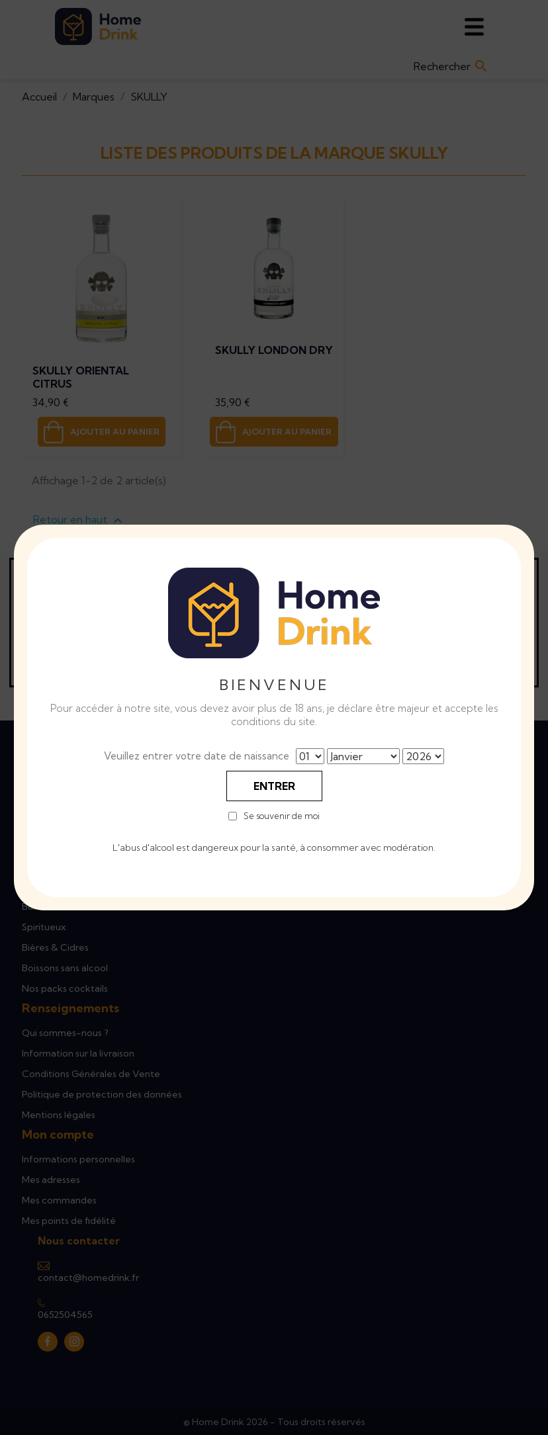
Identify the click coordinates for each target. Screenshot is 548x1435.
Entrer (274, 786)
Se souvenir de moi (282, 816)
